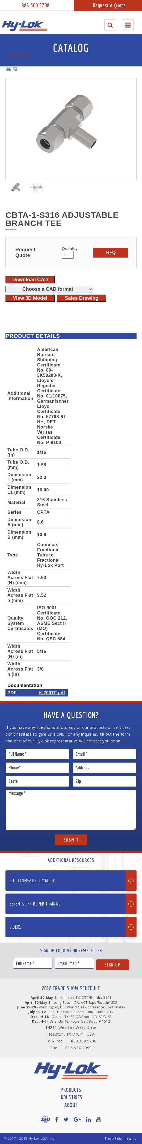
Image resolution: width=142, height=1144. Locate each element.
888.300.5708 (35, 5)
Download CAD (30, 279)
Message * (71, 810)
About (71, 1105)
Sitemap (132, 1138)
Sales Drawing (81, 298)
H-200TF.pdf (52, 692)
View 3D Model (30, 298)
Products (71, 1090)
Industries (71, 1097)
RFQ (111, 252)
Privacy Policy (114, 1138)
